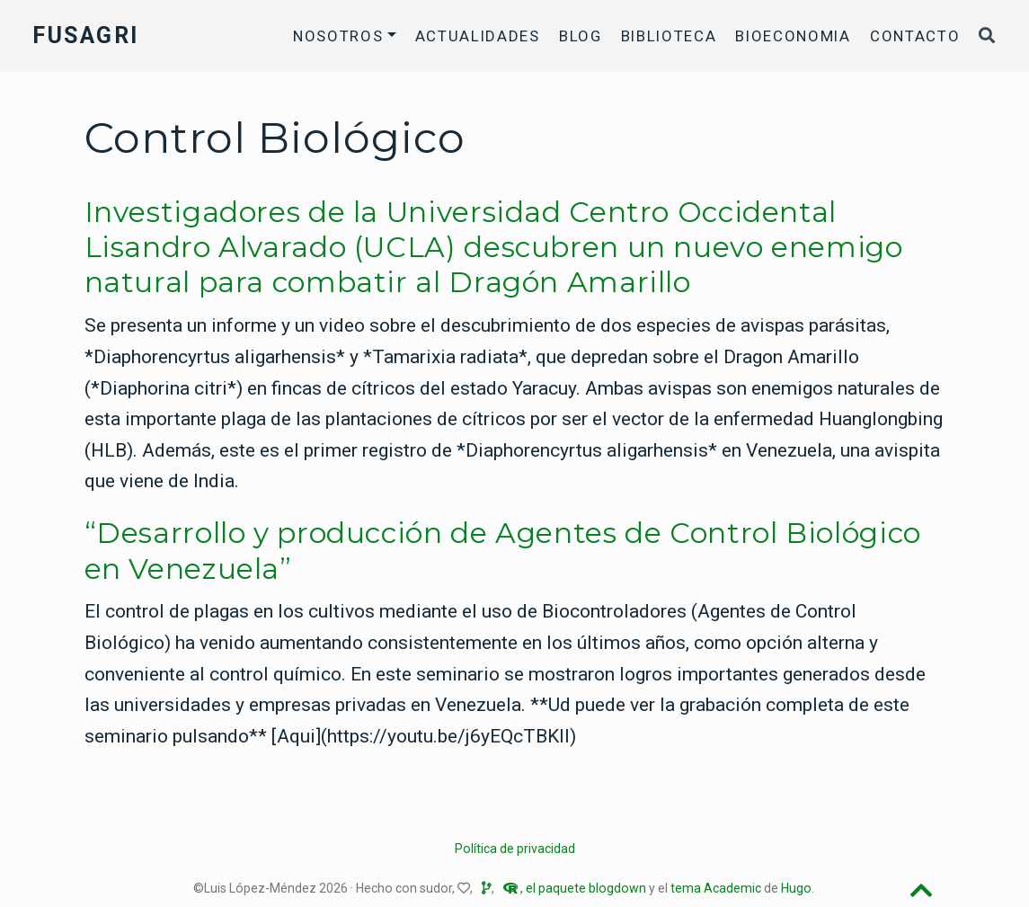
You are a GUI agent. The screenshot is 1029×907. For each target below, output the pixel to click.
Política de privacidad (515, 848)
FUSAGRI (85, 35)
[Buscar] (988, 36)
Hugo (796, 888)
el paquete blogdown (586, 888)
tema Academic (715, 888)
